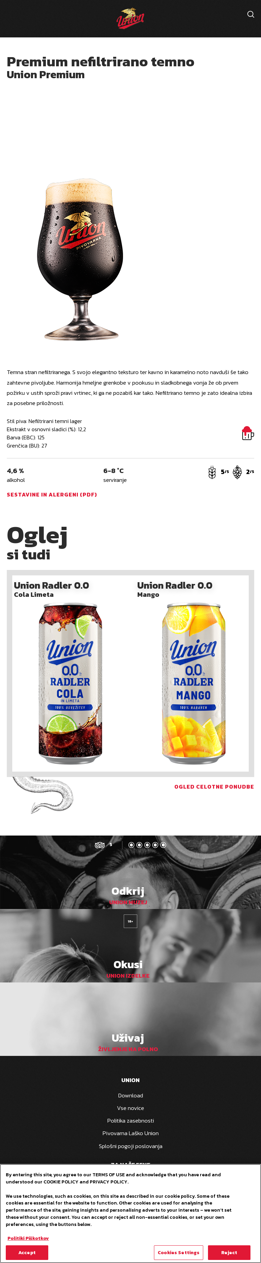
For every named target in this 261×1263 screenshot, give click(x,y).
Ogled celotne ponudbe (214, 786)
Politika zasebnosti (130, 1120)
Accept (27, 1253)
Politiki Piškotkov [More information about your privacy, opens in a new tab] (28, 1239)
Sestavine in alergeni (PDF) (52, 494)
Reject (229, 1253)
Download (130, 1095)
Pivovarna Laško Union (131, 1133)
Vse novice (130, 1108)
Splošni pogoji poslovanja (130, 1146)
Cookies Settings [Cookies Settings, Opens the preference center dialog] (178, 1253)
